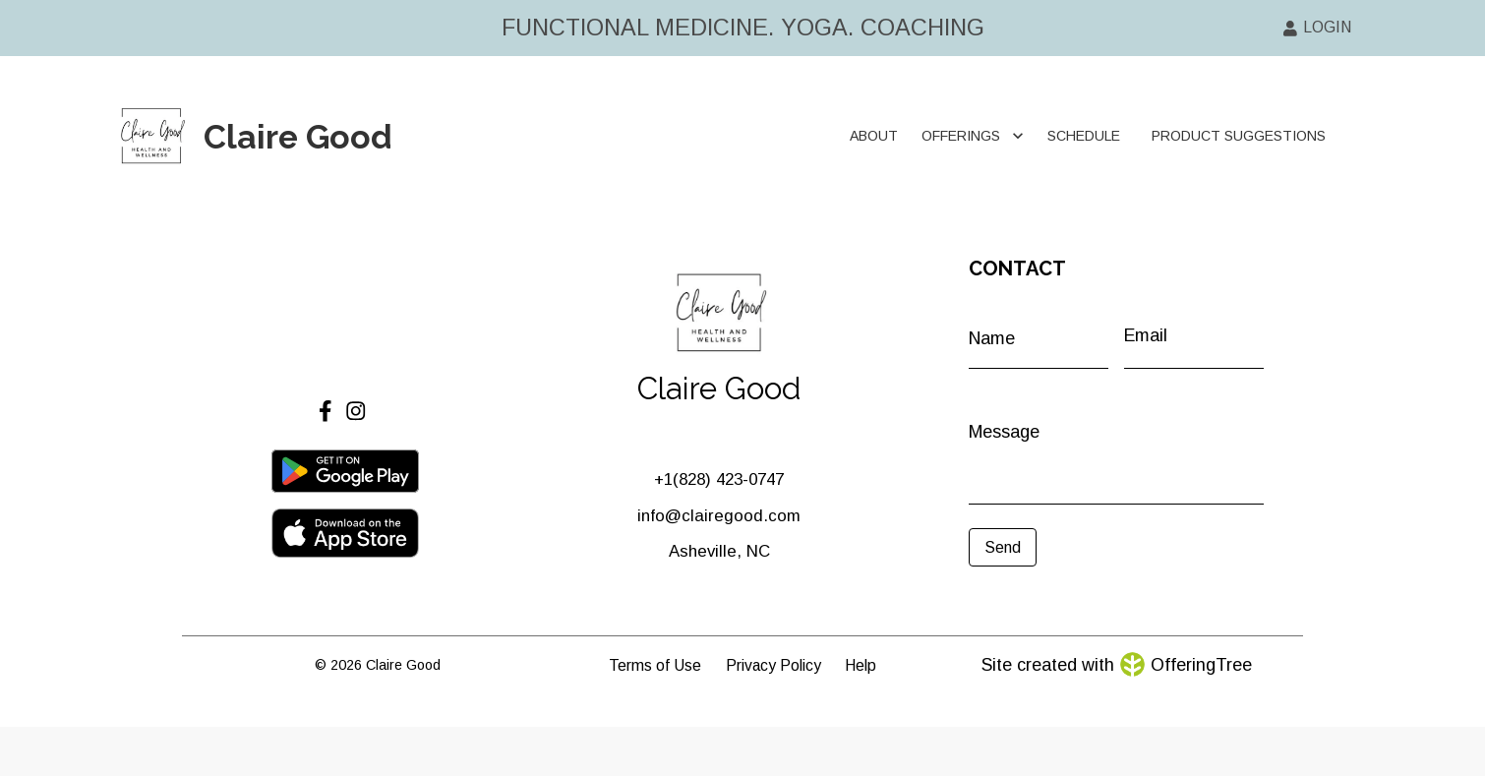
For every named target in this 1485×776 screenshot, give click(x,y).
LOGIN (1316, 27)
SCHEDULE (1084, 136)
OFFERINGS (973, 136)
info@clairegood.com (719, 516)
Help (860, 665)
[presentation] (1057, 596)
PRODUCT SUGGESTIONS (1238, 136)
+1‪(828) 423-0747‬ (719, 479)
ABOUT (874, 136)
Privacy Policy (773, 665)
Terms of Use (655, 665)
